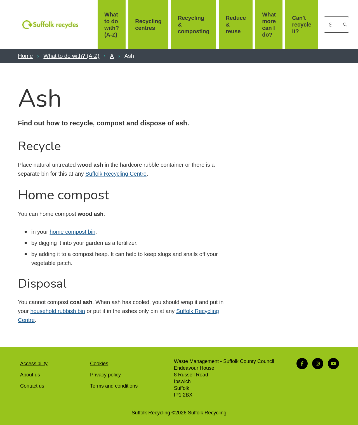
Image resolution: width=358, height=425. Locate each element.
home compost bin (72, 232)
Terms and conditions (114, 386)
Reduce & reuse (236, 24)
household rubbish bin (57, 311)
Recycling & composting (193, 24)
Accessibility (34, 363)
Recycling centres (148, 24)
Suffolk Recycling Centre (116, 174)
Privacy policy (105, 375)
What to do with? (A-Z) (111, 24)
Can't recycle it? (301, 24)
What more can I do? (269, 24)
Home (25, 56)
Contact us (32, 386)
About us (30, 375)
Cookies (99, 363)
